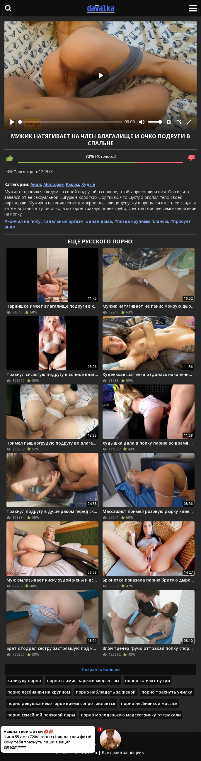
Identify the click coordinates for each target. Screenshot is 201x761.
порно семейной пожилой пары (41, 715)
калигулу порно (24, 680)
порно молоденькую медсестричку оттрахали (131, 715)
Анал (35, 184)
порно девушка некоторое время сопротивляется (61, 703)
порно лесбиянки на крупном (38, 692)
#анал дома (99, 221)
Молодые (53, 184)
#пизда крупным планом (141, 221)
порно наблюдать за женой (106, 692)
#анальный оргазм (63, 221)
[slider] (70, 122)
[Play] (12, 122)
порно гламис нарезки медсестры (83, 680)
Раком (72, 184)
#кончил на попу (22, 221)
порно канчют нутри (147, 680)
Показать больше (101, 669)
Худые (88, 184)
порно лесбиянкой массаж (149, 703)
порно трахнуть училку (167, 692)
